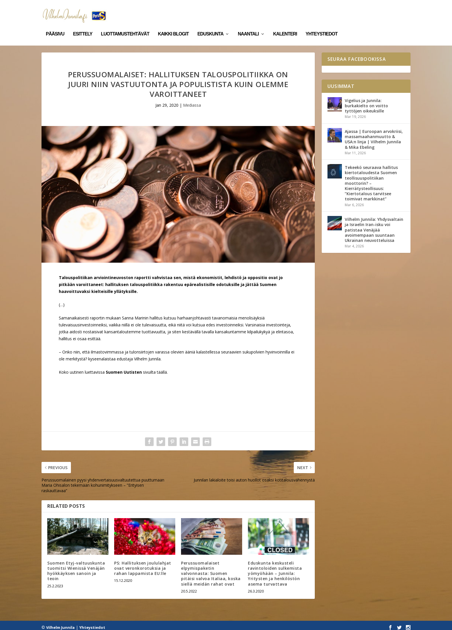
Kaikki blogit (173, 25)
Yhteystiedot (322, 25)
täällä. (162, 368)
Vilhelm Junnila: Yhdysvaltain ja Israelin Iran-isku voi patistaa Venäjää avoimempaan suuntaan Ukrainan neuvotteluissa (374, 225)
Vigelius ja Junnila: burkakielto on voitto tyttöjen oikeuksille (366, 102)
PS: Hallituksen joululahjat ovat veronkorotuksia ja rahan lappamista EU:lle (142, 564)
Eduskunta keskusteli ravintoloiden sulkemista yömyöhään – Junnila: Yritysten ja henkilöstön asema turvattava (275, 569)
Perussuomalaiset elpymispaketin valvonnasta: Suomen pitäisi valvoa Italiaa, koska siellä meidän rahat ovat (211, 569)
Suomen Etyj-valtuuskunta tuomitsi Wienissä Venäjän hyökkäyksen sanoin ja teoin (76, 567)
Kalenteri (285, 25)
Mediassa (192, 101)
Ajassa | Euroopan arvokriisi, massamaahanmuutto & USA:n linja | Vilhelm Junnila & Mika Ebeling (374, 135)
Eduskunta (210, 25)
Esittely (82, 25)
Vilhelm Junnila (60, 623)
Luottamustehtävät (125, 25)
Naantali (248, 25)
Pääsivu (55, 25)
